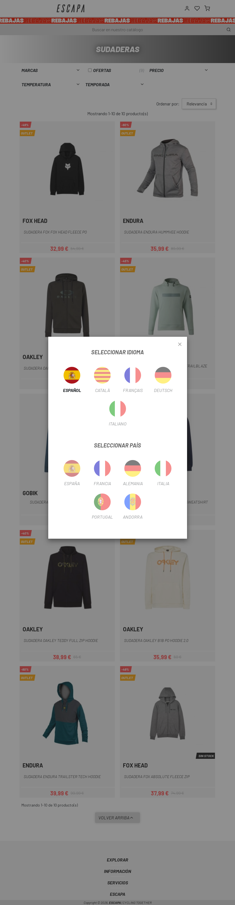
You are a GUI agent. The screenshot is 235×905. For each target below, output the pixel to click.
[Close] (180, 344)
